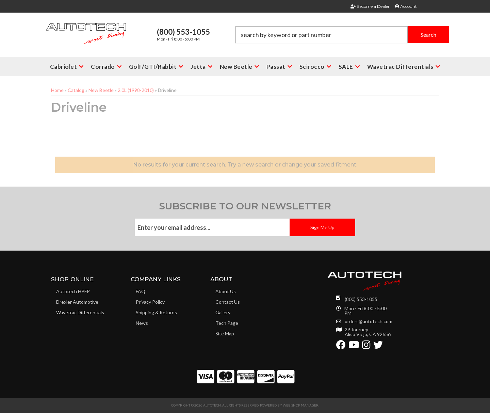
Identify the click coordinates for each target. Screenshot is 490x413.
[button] (342, 34)
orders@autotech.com (368, 321)
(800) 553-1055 (361, 299)
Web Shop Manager (300, 405)
